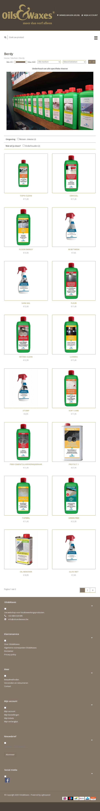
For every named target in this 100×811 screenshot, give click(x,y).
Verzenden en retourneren (16, 683)
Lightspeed (45, 795)
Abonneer (10, 754)
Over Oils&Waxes (12, 644)
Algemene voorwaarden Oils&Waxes (20, 647)
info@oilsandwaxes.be (18, 619)
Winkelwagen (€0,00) (68, 15)
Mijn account (89, 15)
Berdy (22, 58)
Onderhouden (31, 146)
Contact (7, 686)
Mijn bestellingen (11, 714)
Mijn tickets (9, 718)
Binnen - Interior (26, 139)
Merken (14, 58)
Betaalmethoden (11, 679)
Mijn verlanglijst (11, 721)
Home (6, 58)
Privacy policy (10, 654)
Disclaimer (8, 651)
